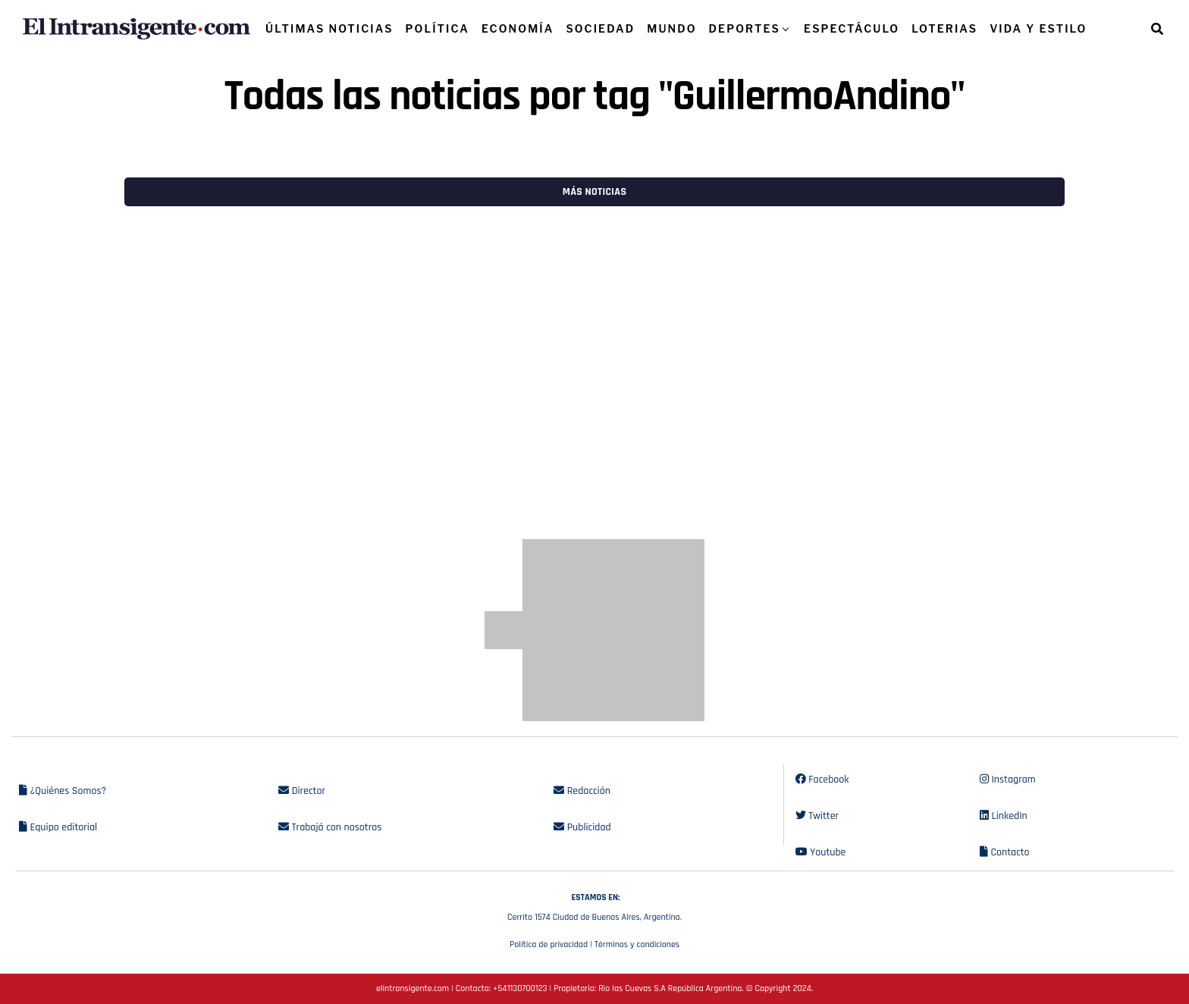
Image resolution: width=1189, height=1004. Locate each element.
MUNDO (671, 28)
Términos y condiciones (636, 944)
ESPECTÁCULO (851, 28)
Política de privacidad (549, 944)
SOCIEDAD (600, 28)
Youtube (820, 852)
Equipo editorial (58, 827)
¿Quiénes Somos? (62, 791)
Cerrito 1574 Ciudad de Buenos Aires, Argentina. (594, 905)
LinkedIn (1003, 816)
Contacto (1005, 852)
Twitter (817, 816)
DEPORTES (744, 28)
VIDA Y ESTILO (1038, 28)
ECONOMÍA (518, 28)
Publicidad (582, 827)
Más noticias (594, 192)
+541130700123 (520, 988)
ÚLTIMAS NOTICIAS (329, 28)
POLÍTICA (437, 28)
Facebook (822, 779)
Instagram (1008, 779)
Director (301, 791)
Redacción (582, 791)
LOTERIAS (944, 28)
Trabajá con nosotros (329, 827)
